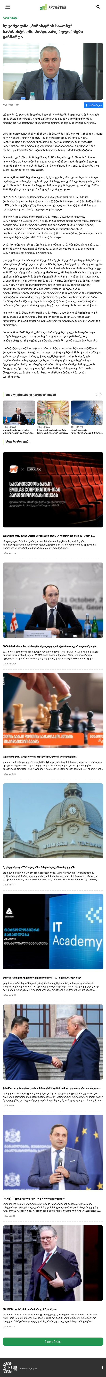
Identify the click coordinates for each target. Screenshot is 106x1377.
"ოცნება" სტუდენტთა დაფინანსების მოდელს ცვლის (34, 1198)
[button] (101, 394)
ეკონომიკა (10, 17)
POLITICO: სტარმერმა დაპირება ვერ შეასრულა (30, 1309)
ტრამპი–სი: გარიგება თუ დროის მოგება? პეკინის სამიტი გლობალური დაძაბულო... (51, 1088)
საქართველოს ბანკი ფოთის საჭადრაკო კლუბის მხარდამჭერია (40, 756)
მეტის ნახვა (53, 1341)
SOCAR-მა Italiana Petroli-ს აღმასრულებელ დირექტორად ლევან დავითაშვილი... (18, 431)
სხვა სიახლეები (17, 441)
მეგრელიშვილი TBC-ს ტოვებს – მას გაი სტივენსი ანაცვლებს (39, 867)
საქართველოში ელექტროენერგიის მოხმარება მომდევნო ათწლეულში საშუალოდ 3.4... (87, 431)
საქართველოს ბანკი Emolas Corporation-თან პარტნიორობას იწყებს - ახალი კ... (49, 535)
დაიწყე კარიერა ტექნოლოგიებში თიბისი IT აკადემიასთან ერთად (42, 977)
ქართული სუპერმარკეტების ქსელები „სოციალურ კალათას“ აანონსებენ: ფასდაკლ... (53, 431)
